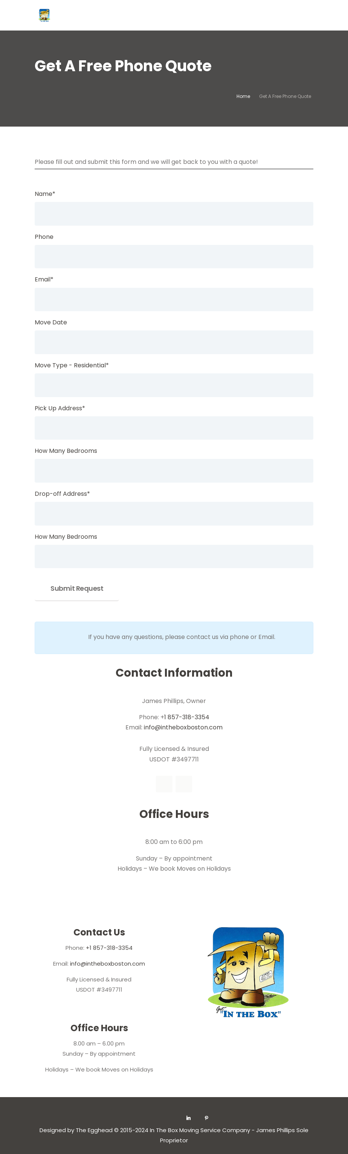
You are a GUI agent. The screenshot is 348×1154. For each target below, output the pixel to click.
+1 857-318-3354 (109, 948)
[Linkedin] (188, 1118)
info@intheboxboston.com (183, 727)
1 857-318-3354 (186, 717)
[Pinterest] (206, 1118)
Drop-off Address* (62, 493)
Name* (45, 194)
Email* (44, 279)
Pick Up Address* (60, 408)
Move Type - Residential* (72, 365)
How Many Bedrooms (66, 450)
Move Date (51, 322)
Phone (44, 236)
